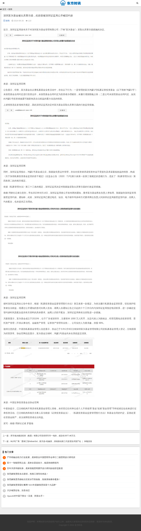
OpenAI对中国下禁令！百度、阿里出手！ (26, 496)
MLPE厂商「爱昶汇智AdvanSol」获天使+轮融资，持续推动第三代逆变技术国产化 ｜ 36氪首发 (51, 441)
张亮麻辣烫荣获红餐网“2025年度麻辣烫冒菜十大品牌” (31, 485)
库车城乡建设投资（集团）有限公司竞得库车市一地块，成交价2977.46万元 (42, 436)
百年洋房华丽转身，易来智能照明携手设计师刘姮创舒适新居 (35, 468)
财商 (10, 9)
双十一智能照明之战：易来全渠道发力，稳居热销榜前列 (33, 463)
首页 (4, 9)
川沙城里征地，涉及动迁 (18, 490)
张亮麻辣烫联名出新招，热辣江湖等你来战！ (27, 474)
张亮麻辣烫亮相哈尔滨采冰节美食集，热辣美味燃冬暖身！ (34, 479)
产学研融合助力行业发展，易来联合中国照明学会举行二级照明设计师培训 (41, 457)
